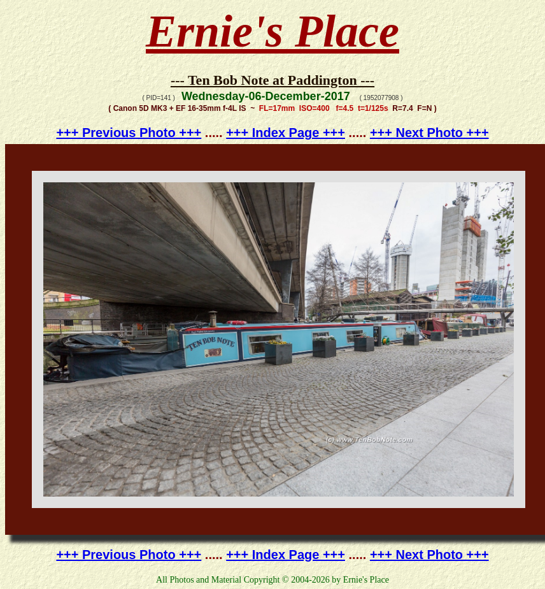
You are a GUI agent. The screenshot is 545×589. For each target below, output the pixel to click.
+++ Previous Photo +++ (128, 133)
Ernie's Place (272, 31)
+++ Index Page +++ (285, 133)
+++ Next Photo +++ (429, 133)
